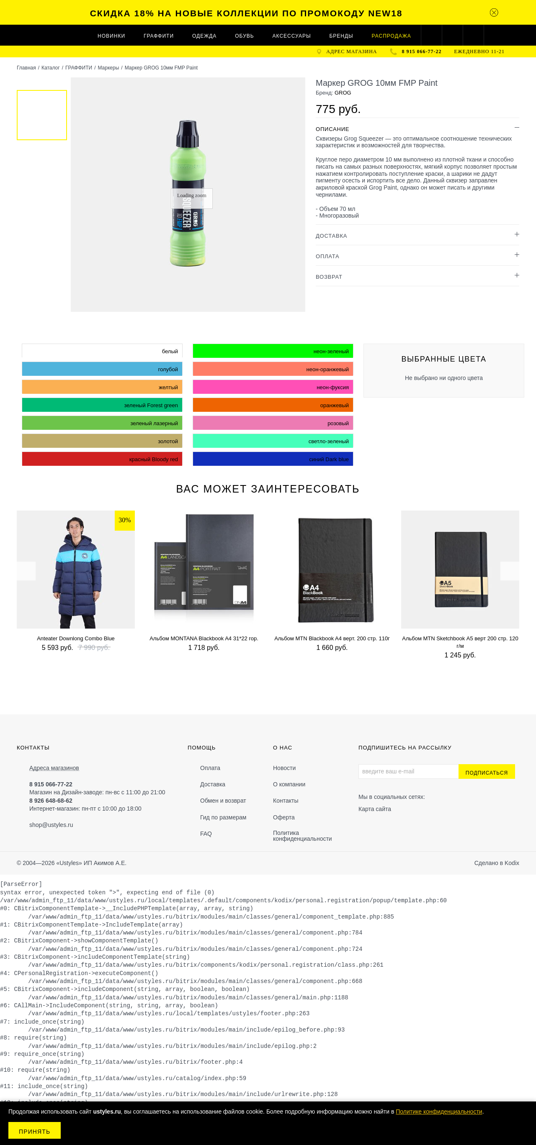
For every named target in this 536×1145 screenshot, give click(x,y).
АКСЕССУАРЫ (292, 36)
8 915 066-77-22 (422, 51)
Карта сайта (374, 809)
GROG (343, 93)
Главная (26, 68)
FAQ (206, 834)
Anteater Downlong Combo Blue (76, 638)
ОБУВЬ (244, 36)
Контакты (285, 801)
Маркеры (108, 68)
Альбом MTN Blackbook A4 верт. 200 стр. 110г (332, 638)
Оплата (210, 768)
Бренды (341, 36)
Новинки (111, 36)
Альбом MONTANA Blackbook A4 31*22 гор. (203, 638)
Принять (34, 1131)
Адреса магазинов (54, 768)
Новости (284, 768)
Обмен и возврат (223, 801)
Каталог (50, 68)
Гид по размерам (223, 817)
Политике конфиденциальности (439, 1111)
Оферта (284, 817)
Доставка (212, 784)
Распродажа (391, 36)
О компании (289, 784)
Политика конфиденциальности (302, 836)
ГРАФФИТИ (159, 36)
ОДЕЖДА (204, 36)
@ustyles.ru (57, 825)
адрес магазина (351, 51)
